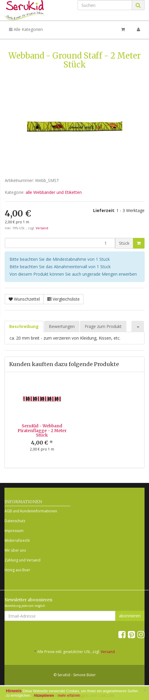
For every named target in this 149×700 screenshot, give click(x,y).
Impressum (13, 530)
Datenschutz (14, 520)
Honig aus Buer (17, 569)
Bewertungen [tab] (62, 326)
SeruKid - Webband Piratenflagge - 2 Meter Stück (42, 430)
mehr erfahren (69, 695)
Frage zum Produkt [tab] (103, 326)
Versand (42, 228)
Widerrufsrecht (17, 540)
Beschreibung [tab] (24, 326)
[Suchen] (105, 5)
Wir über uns (15, 550)
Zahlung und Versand (22, 560)
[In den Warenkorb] (139, 243)
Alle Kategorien (26, 29)
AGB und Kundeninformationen (30, 511)
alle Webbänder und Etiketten (54, 192)
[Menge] (60, 243)
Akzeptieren (44, 695)
